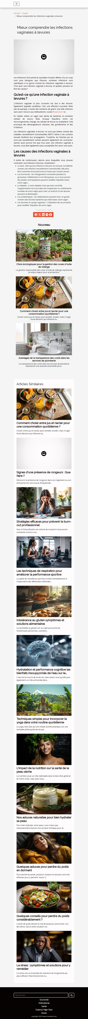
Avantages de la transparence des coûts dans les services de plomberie (44, 359)
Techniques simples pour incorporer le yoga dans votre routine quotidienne (42, 720)
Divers (44, 1013)
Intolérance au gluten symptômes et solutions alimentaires (40, 621)
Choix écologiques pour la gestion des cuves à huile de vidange (44, 265)
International (44, 1003)
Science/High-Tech (44, 1010)
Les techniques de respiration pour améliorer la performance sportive (39, 572)
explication (58, 112)
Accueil (17, 13)
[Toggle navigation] (16, 4)
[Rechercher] (41, 995)
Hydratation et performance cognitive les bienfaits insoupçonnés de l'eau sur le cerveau (43, 673)
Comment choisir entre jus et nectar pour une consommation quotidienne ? (44, 312)
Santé (25, 13)
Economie (44, 1000)
